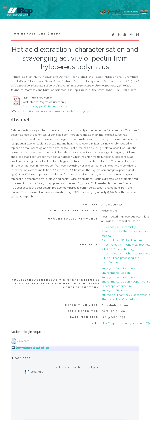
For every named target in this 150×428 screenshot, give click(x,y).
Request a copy (58, 106)
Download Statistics (30, 348)
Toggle (7, 7)
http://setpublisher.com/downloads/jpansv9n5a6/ (60, 111)
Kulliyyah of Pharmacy (115, 290)
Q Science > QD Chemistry (118, 227)
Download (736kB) (34, 106)
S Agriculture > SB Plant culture (121, 240)
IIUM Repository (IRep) (35, 33)
